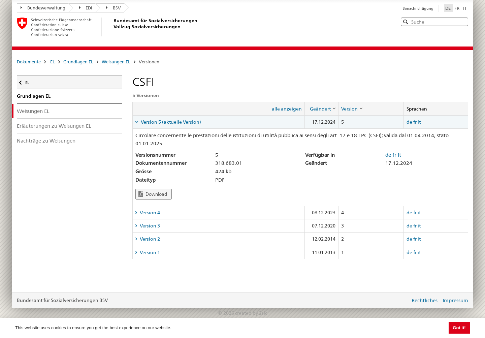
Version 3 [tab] (149, 225)
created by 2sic (251, 313)
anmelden (400, 300)
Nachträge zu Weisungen (46, 140)
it (419, 122)
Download (152, 194)
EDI (86, 8)
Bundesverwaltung (43, 8)
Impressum (455, 300)
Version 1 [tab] (149, 252)
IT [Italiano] (465, 8)
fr (415, 122)
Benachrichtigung (417, 8)
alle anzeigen (287, 109)
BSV (113, 8)
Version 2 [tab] (149, 239)
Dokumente (29, 61)
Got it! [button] (459, 327)
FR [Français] (457, 8)
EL (52, 61)
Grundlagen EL (78, 61)
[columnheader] (321, 108)
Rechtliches (425, 300)
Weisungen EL (116, 61)
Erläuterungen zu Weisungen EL (54, 126)
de (409, 122)
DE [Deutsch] (448, 8)
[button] (462, 21)
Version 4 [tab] (149, 212)
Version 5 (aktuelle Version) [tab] (170, 122)
